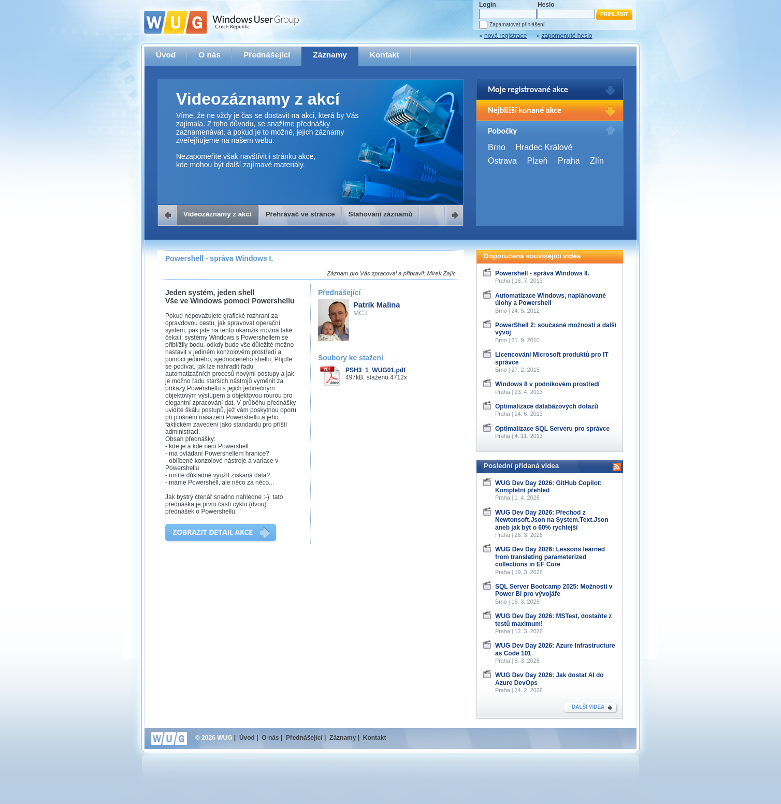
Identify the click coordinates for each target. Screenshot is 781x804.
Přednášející (266, 54)
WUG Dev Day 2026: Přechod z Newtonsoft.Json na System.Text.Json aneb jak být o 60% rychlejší (552, 520)
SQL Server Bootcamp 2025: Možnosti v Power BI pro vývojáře (554, 590)
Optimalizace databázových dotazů (546, 406)
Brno (496, 147)
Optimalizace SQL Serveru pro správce (552, 428)
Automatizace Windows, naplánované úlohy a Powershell (550, 299)
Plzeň (537, 160)
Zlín (597, 160)
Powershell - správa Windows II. (542, 273)
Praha (569, 160)
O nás (209, 54)
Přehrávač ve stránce (300, 214)
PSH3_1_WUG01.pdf (375, 370)
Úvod (166, 54)
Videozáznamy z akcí (217, 214)
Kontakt (384, 54)
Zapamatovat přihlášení (516, 24)
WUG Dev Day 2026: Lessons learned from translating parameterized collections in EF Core (550, 557)
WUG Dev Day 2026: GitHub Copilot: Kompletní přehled (548, 486)
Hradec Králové (543, 147)
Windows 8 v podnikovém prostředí (547, 384)
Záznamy (330, 54)
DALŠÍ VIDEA (588, 707)
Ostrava (502, 160)
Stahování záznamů (381, 214)
